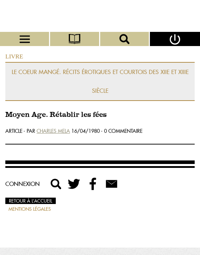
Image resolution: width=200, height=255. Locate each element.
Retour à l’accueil (30, 201)
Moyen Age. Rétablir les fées (56, 115)
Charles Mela (53, 131)
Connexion (22, 183)
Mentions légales (30, 209)
